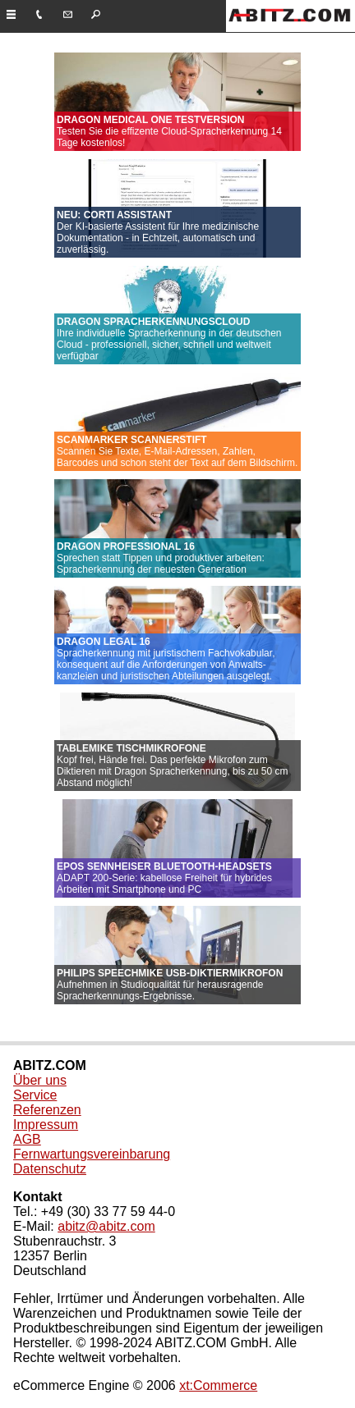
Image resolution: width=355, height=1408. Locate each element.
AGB (27, 1139)
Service (35, 1095)
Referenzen (47, 1110)
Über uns (40, 1080)
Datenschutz (49, 1169)
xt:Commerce (218, 1385)
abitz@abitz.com (106, 1226)
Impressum (45, 1124)
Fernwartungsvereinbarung (91, 1154)
